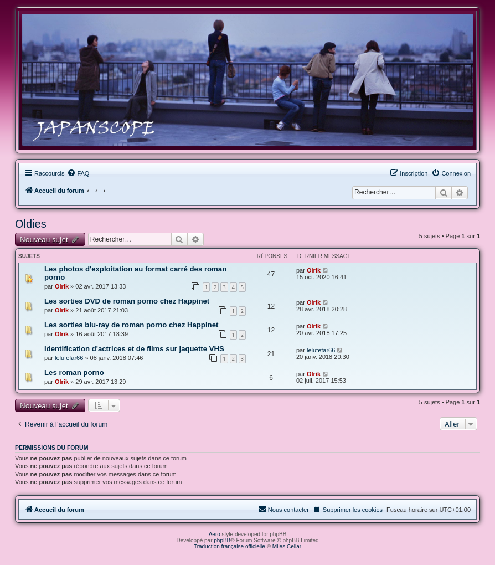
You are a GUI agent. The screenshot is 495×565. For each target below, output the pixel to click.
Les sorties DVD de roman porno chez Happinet (126, 301)
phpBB (222, 540)
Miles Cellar (286, 546)
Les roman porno (74, 372)
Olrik (62, 286)
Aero (214, 534)
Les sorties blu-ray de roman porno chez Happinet (131, 325)
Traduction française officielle (229, 546)
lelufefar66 (69, 358)
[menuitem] (78, 173)
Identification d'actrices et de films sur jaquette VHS (134, 349)
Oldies (31, 224)
